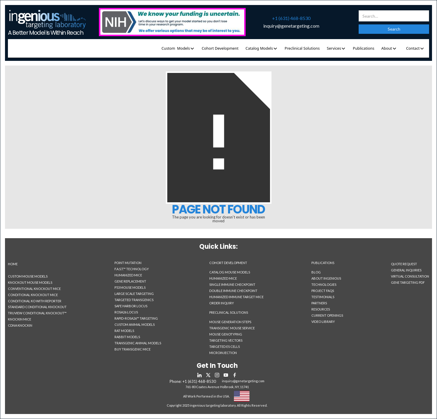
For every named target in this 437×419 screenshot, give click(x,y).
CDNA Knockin (20, 325)
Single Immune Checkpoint (232, 284)
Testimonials (322, 296)
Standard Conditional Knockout (37, 307)
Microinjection (223, 352)
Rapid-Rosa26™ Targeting (136, 318)
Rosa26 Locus (126, 312)
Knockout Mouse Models (30, 282)
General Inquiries (406, 270)
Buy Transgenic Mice (132, 349)
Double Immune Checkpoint (233, 290)
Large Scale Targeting (134, 293)
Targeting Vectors (225, 340)
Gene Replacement (130, 281)
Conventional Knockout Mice (34, 289)
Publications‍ (322, 263)
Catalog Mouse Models (229, 272)
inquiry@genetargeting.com (291, 26)
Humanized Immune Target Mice (236, 296)
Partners (319, 303)
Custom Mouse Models (28, 276)
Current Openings (327, 315)
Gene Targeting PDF (408, 282)
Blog (316, 272)
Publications (363, 48)
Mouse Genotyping (225, 334)
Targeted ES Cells (224, 346)
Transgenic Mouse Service (232, 328)
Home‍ (13, 264)
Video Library (323, 321)
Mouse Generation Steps (230, 321)
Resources (320, 309)
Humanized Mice (128, 275)
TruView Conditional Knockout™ (37, 313)
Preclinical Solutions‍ (228, 312)
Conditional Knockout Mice (33, 295)
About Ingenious (326, 278)
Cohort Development (220, 48)
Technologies (323, 284)
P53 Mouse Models (130, 287)
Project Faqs (322, 290)
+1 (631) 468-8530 (291, 18)
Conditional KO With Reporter (34, 301)
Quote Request (404, 264)
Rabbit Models (127, 336)
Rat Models (124, 330)
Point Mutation (127, 262)
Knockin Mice (19, 319)
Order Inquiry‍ (221, 303)
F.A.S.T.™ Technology (131, 269)
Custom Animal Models (134, 324)
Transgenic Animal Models (137, 343)
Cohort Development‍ (228, 263)
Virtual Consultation (410, 276)
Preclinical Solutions (302, 48)
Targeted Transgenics (133, 299)
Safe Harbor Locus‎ (130, 306)
